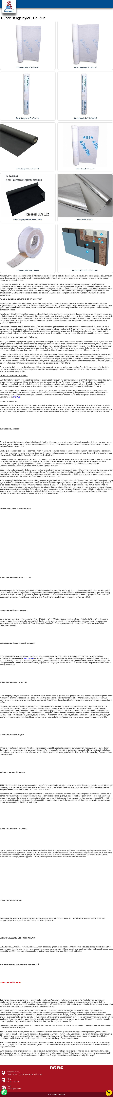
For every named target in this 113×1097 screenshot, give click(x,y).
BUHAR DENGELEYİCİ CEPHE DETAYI (85, 270)
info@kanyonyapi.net (14, 1089)
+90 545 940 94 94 (13, 1081)
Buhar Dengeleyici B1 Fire (85, 169)
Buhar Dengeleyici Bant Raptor (28, 270)
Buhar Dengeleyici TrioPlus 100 (27, 118)
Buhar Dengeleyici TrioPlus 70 (28, 67)
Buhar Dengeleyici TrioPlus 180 (27, 169)
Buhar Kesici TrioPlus (85, 219)
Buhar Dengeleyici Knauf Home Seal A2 (27, 219)
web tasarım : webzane (56, 1094)
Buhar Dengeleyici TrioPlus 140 (85, 118)
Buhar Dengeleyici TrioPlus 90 (85, 67)
